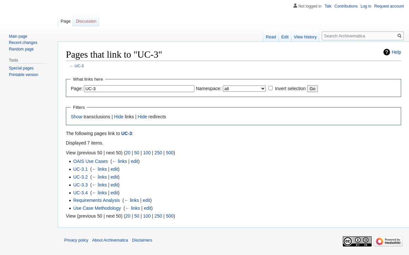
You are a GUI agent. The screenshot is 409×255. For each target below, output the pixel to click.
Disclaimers (142, 240)
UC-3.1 (80, 169)
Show (76, 116)
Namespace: (209, 88)
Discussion (86, 21)
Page (65, 21)
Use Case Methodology (97, 208)
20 (128, 152)
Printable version (23, 74)
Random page (21, 49)
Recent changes (23, 42)
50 (137, 152)
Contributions (346, 6)
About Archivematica (110, 240)
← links (119, 161)
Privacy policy (76, 240)
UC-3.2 (80, 177)
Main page (18, 36)
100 (147, 152)
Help (396, 52)
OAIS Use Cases (90, 161)
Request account (389, 6)
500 (169, 152)
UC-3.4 (80, 192)
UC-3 (79, 66)
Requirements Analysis (96, 200)
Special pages (21, 68)
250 (158, 152)
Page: (77, 88)
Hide (119, 116)
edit (134, 161)
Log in (365, 6)
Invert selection (290, 88)
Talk (327, 6)
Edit (284, 36)
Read (271, 36)
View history (305, 36)
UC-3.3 (80, 184)
